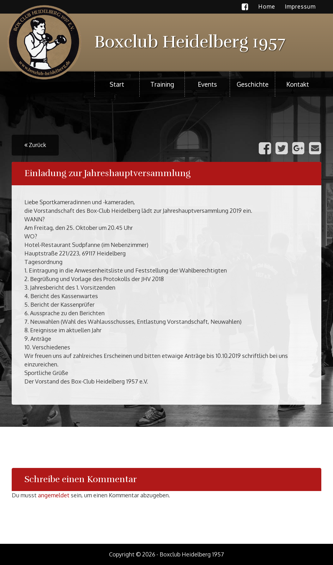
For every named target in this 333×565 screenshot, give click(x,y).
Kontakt (297, 84)
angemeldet (54, 495)
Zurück (35, 144)
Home (266, 6)
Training (162, 84)
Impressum (300, 6)
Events (207, 84)
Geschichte (253, 84)
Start (117, 84)
